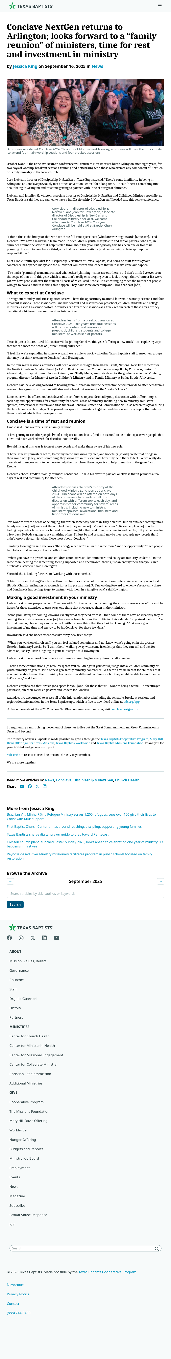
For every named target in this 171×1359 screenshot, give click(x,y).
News (97, 66)
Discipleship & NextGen (93, 806)
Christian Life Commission (30, 1100)
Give (13, 1119)
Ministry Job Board (24, 1185)
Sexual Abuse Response (28, 1241)
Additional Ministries (26, 1109)
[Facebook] (11, 963)
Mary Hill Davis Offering (28, 1147)
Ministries (19, 1053)
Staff (13, 1015)
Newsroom (15, 1311)
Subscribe (13, 781)
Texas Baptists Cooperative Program (128, 764)
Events (14, 1204)
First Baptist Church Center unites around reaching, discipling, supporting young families (74, 852)
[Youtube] (56, 963)
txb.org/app (136, 726)
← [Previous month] (10, 907)
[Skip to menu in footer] (159, 6)
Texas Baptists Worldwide (81, 769)
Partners (16, 1043)
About (15, 978)
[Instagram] (21, 963)
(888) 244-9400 (18, 1339)
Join (12, 1251)
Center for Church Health (29, 1062)
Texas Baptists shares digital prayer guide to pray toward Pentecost (57, 860)
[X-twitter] (33, 963)
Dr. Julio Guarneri (23, 1025)
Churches (17, 1006)
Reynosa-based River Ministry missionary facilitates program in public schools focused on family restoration (79, 882)
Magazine (17, 1222)
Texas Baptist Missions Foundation (130, 769)
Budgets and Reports (26, 1175)
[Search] (158, 1275)
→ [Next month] (160, 907)
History (15, 1034)
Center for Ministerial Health (32, 1072)
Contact (13, 1330)
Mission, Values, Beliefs (28, 987)
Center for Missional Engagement (36, 1081)
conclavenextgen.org (129, 734)
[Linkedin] (44, 963)
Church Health (127, 806)
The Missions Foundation (29, 1138)
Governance (19, 996)
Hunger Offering (22, 1166)
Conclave (63, 806)
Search (15, 930)
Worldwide (18, 1156)
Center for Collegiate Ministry (33, 1091)
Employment (19, 1194)
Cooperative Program (26, 1128)
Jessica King (25, 66)
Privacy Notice (18, 1321)
